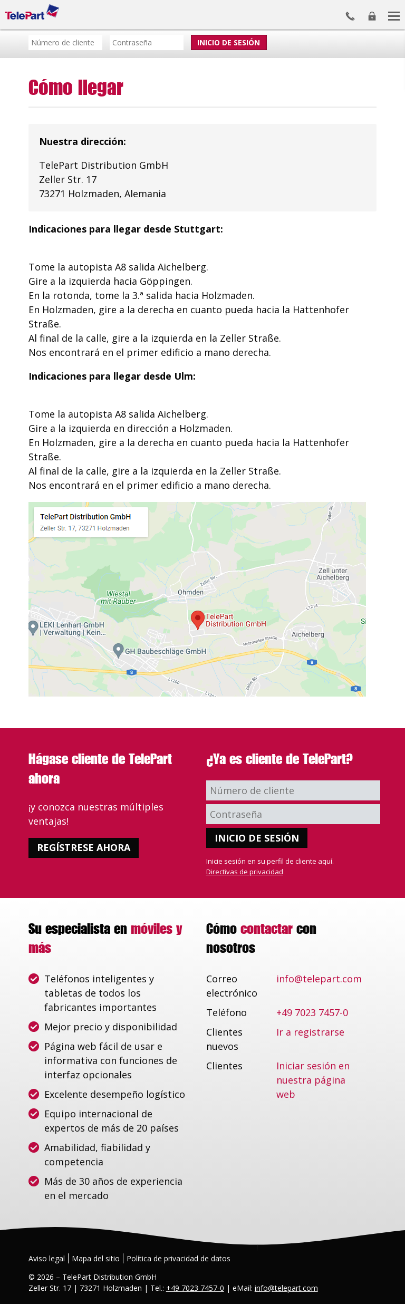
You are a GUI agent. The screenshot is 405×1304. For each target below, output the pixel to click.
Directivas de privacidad (244, 871)
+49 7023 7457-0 (312, 1012)
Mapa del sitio (96, 1258)
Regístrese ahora (83, 847)
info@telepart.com (319, 978)
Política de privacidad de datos (178, 1258)
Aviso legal (46, 1258)
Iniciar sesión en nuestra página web (313, 1079)
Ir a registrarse (310, 1032)
